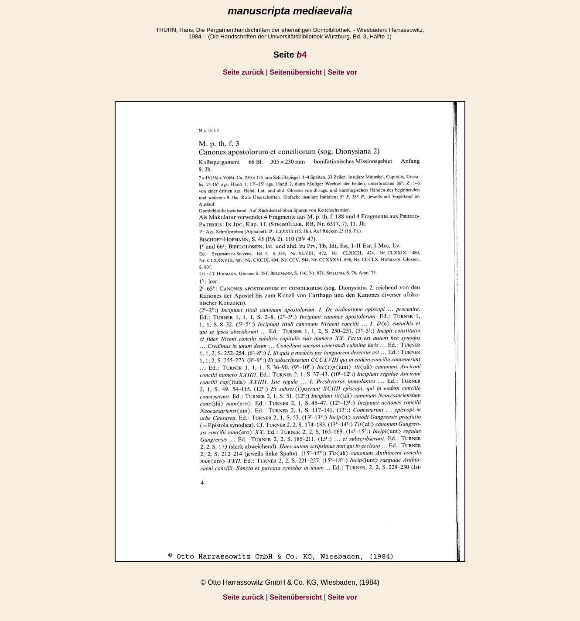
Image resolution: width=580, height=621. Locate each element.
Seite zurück (243, 72)
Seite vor (342, 72)
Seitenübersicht (296, 72)
